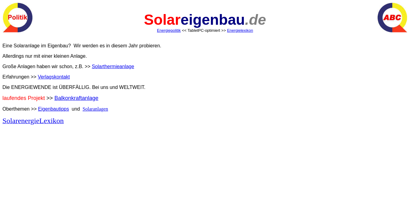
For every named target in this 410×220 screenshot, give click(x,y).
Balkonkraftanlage (76, 98)
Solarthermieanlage (113, 66)
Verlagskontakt (54, 76)
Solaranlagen (95, 109)
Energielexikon (240, 30)
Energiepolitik (169, 30)
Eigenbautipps (53, 109)
